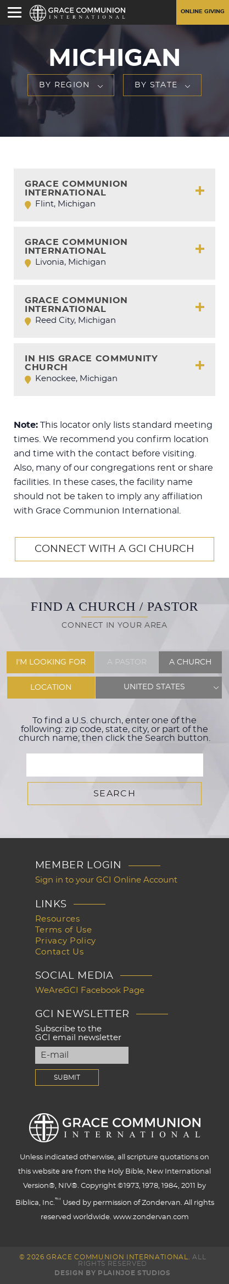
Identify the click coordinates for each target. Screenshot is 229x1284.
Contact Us (59, 952)
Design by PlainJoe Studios (112, 1273)
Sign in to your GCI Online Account (106, 880)
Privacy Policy (65, 941)
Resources (57, 919)
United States (154, 687)
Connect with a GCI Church (114, 549)
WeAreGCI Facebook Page (89, 990)
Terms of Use (63, 930)
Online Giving (203, 11)
